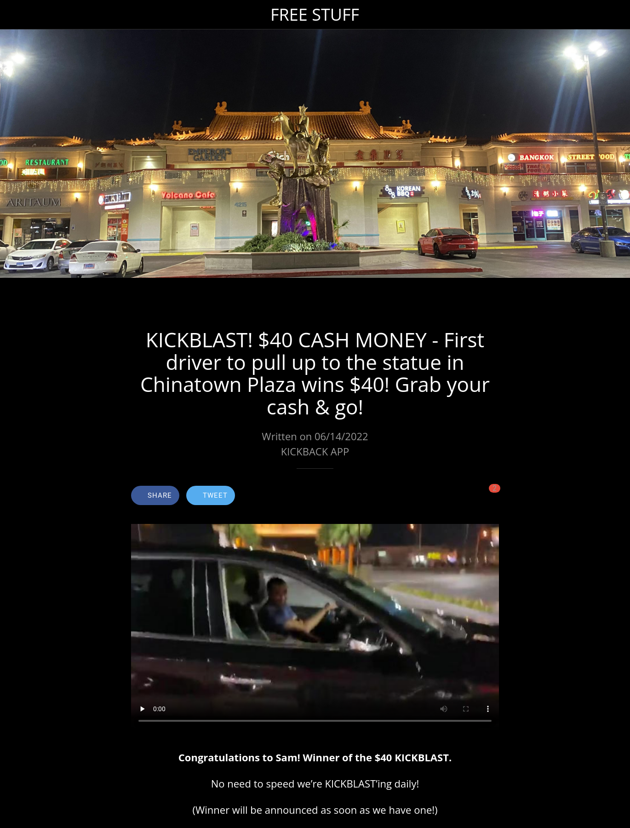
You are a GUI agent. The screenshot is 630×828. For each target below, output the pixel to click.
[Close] (14, 14)
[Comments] (488, 496)
